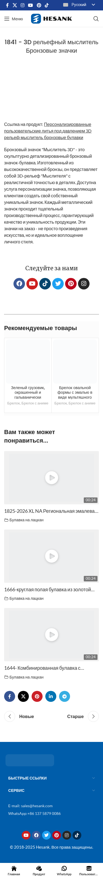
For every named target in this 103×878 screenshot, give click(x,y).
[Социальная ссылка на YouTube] (30, 5)
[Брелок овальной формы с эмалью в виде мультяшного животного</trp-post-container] (75, 361)
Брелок (13, 403)
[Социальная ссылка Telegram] (64, 696)
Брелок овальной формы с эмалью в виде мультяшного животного (74, 395)
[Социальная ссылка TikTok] (46, 5)
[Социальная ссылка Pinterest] (39, 5)
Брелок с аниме (34, 403)
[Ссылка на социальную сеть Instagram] (22, 5)
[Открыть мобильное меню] (13, 18)
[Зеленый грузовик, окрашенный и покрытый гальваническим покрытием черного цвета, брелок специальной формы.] (28, 361)
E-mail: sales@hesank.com (30, 805)
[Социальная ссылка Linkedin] (50, 696)
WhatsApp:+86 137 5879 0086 (34, 813)
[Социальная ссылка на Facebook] (7, 5)
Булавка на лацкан (27, 519)
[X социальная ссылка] (15, 5)
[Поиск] (96, 18)
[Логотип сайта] (51, 18)
